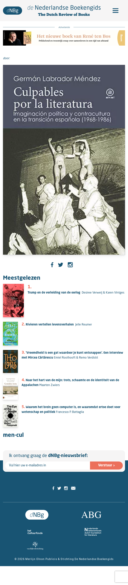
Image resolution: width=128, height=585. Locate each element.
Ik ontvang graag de (48, 456)
